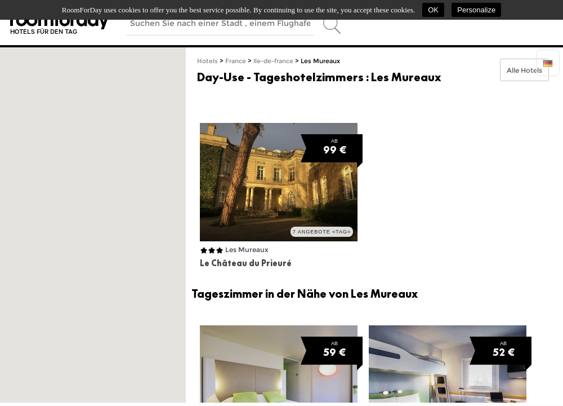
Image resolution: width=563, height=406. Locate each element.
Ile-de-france (273, 61)
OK (433, 10)
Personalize (476, 10)
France (235, 61)
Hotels (207, 61)
